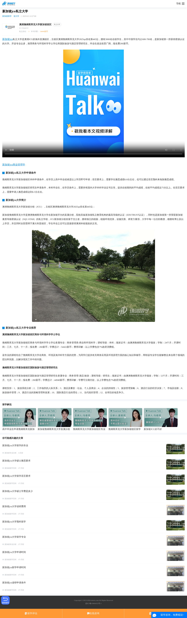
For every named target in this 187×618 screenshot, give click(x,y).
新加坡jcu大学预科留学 (14, 521)
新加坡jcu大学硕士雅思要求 (16, 460)
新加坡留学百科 (10, 468)
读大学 (16, 16)
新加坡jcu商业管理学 (13, 164)
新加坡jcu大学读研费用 (14, 506)
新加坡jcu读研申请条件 (14, 582)
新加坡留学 (7, 16)
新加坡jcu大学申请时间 (14, 552)
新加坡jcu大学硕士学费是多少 (17, 491)
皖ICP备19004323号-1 (93, 603)
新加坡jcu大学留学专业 (14, 537)
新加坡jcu (7, 39)
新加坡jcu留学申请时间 (14, 567)
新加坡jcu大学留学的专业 (15, 445)
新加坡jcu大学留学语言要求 (16, 476)
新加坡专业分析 (10, 453)
